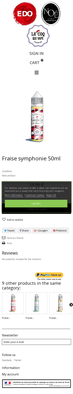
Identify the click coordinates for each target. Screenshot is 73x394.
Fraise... (6, 318)
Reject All (51, 195)
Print (9, 243)
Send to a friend (14, 238)
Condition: (7, 171)
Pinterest (60, 230)
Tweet (9, 230)
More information (14, 195)
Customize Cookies (35, 195)
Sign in (36, 53)
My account (10, 374)
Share (24, 230)
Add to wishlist (14, 219)
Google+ (41, 230)
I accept (36, 203)
